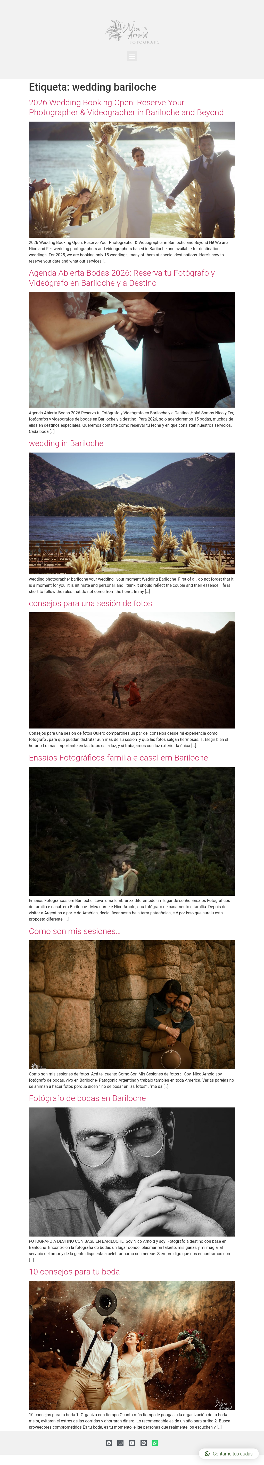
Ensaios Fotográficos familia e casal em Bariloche (118, 758)
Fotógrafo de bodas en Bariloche (87, 1098)
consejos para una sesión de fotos (90, 603)
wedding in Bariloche (66, 443)
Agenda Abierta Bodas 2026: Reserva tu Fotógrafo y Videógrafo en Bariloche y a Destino (122, 278)
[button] (132, 56)
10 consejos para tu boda (74, 1272)
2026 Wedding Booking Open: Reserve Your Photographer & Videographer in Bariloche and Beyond (126, 107)
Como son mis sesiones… (75, 931)
